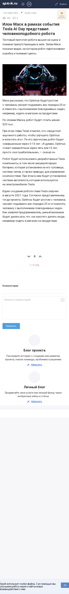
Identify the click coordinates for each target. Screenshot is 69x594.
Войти (63, 4)
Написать (34, 364)
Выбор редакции (62, 15)
